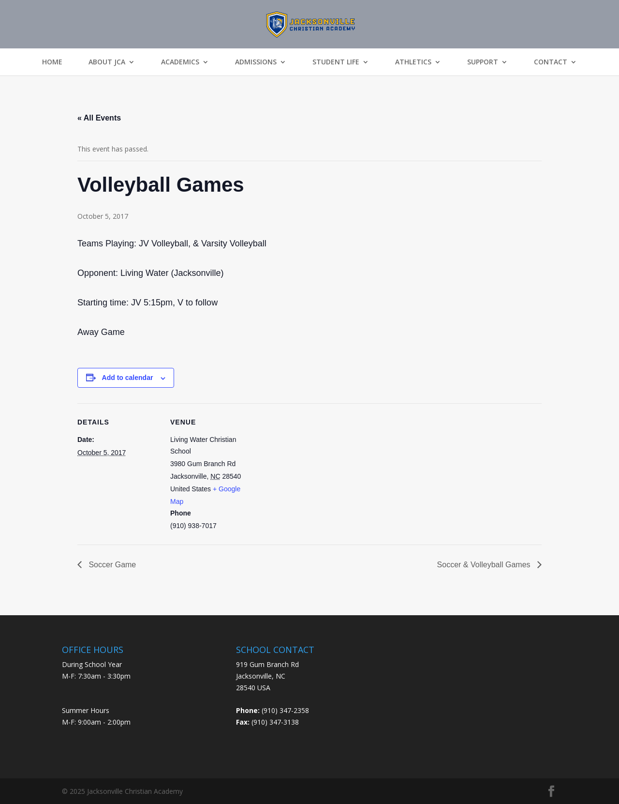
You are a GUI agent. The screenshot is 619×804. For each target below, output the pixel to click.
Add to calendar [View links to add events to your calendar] (127, 377)
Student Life (335, 62)
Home (52, 62)
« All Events (99, 118)
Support (482, 62)
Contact (550, 62)
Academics (180, 62)
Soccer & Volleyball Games (484, 565)
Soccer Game (111, 565)
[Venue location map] (314, 470)
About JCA (106, 62)
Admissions (256, 62)
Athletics (413, 62)
